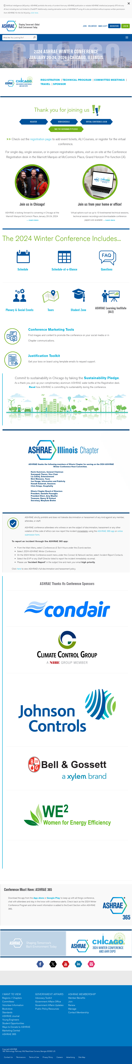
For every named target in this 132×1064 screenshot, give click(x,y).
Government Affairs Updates (49, 1005)
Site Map (81, 1057)
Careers (60, 1057)
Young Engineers (10, 1019)
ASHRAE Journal (10, 1016)
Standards (7, 1012)
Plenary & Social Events (19, 310)
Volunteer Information (13, 1005)
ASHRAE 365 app (105, 531)
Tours (51, 310)
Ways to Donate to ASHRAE (16, 1027)
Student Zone (78, 310)
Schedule (23, 269)
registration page (41, 139)
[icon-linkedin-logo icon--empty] (78, 964)
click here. (35, 13)
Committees (8, 1001)
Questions (106, 269)
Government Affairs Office (48, 1001)
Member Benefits (76, 997)
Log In (125, 26)
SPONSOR (59, 84)
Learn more (33, 220)
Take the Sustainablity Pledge (66, 129)
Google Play (53, 898)
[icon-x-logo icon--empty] (53, 964)
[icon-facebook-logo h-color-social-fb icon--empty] (40, 964)
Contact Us (8, 1057)
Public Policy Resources (47, 1008)
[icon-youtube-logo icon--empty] (66, 964)
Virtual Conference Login (96, 121)
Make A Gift (102, 26)
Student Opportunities (13, 1023)
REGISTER (33, 121)
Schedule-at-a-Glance (64, 269)
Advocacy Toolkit (43, 997)
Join (84, 26)
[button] (128, 4)
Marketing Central (11, 1030)
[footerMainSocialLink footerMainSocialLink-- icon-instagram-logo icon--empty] (91, 964)
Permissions (20, 1057)
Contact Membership (78, 1012)
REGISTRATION (50, 79)
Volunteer (92, 26)
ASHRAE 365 (9, 1034)
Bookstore (114, 26)
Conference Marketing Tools (51, 329)
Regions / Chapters (12, 997)
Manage (72, 1008)
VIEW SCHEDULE (64, 121)
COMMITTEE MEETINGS (109, 79)
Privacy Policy (48, 1057)
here (19, 568)
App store (38, 898)
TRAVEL (45, 84)
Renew (71, 1005)
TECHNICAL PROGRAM (77, 79)
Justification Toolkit (44, 356)
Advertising (70, 1057)
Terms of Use (34, 1057)
